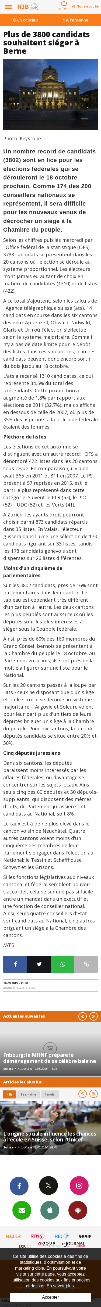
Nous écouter (88, 6)
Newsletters (21, 1210)
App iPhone (49, 1210)
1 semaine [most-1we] (28, 1094)
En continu (25, 20)
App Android (77, 1210)
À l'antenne (75, 20)
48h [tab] (9, 1094)
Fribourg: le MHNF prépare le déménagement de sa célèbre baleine (49, 1057)
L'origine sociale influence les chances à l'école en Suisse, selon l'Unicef (49, 1136)
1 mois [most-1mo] (50, 1094)
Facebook (19, 1186)
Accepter (50, 1297)
